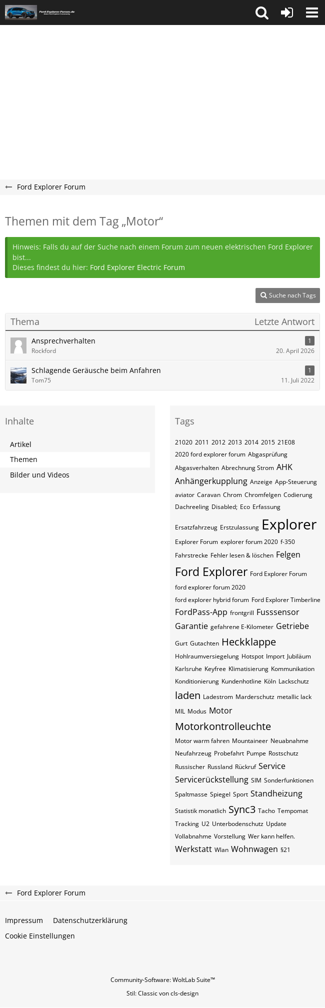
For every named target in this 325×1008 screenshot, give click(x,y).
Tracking (187, 824)
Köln (270, 681)
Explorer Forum (196, 542)
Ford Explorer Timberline (286, 600)
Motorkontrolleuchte (223, 726)
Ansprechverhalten (64, 341)
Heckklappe (249, 641)
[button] (262, 12)
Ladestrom (218, 696)
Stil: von (162, 993)
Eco (245, 506)
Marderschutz (255, 696)
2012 (219, 442)
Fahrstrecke (191, 555)
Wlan (221, 850)
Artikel (21, 444)
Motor (220, 710)
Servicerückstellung (211, 779)
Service (272, 766)
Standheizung (276, 793)
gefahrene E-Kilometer (242, 626)
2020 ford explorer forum (210, 454)
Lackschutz (293, 681)
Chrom (232, 494)
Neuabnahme (289, 740)
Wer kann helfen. (271, 836)
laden (187, 695)
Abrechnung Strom (248, 468)
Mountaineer (250, 740)
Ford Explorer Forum (278, 574)
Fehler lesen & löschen (242, 555)
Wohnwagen (254, 849)
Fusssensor (278, 612)
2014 (251, 442)
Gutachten (204, 643)
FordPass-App (201, 612)
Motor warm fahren (202, 740)
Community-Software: (162, 980)
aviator (184, 494)
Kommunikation (292, 668)
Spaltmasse (191, 794)
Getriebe (292, 626)
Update (276, 824)
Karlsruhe (188, 668)
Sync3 (242, 809)
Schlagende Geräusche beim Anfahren (96, 370)
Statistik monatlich (200, 810)
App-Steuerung (296, 482)
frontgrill (242, 612)
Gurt (181, 643)
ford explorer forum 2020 (210, 587)
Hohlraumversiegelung (207, 656)
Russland (220, 766)
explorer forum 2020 (249, 542)
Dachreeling (192, 506)
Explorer (289, 524)
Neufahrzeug (193, 753)
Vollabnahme (193, 836)
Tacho (266, 810)
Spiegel (220, 794)
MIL (180, 711)
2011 (202, 442)
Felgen (288, 554)
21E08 (286, 442)
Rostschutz (283, 753)
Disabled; (225, 506)
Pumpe (256, 753)
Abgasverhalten (197, 468)
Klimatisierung (248, 668)
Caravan (208, 494)
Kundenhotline (242, 681)
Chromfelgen (262, 494)
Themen (24, 459)
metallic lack (294, 696)
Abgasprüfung (268, 454)
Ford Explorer (211, 572)
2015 (268, 442)
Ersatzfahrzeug (196, 527)
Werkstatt (193, 849)
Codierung (298, 494)
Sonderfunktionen (289, 780)
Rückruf (245, 766)
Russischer (190, 766)
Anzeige (261, 482)
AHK (284, 467)
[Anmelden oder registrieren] (287, 12)
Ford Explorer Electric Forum (137, 267)
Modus (197, 711)
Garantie (191, 626)
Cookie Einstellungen (40, 935)
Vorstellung (230, 836)
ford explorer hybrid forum (212, 600)
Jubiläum (299, 656)
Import (275, 656)
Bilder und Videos (40, 475)
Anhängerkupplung (211, 481)
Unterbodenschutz (238, 824)
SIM (256, 780)
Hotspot (253, 656)
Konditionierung (197, 681)
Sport (240, 794)
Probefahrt (229, 753)
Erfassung (266, 506)
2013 (235, 442)
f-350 (287, 542)
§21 (285, 850)
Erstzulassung (239, 527)
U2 (206, 824)
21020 (183, 442)
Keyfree (215, 668)
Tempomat (293, 810)
